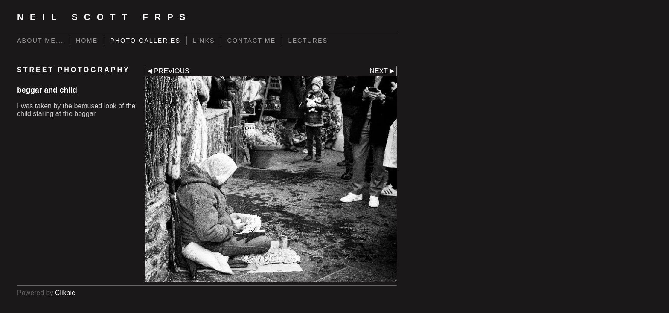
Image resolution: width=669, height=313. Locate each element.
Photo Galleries (145, 40)
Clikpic (65, 292)
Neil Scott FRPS (104, 17)
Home (87, 40)
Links (204, 40)
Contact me (251, 40)
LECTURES (308, 40)
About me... (40, 40)
